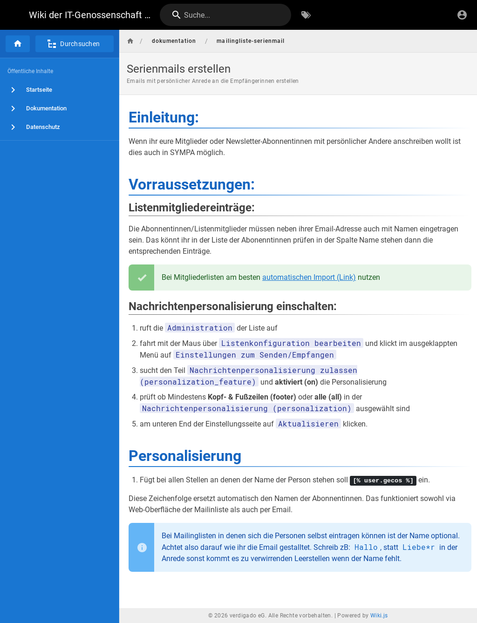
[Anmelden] (462, 15)
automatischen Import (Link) (309, 277)
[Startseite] (18, 43)
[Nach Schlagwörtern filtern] (306, 15)
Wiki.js (379, 615)
